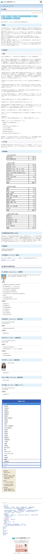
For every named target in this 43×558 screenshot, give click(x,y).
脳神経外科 (6, 437)
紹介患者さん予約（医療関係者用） (14, 524)
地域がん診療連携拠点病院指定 (19, 508)
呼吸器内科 (6, 411)
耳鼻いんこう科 (7, 451)
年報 (25, 525)
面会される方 (13, 519)
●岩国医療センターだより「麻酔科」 (8, 260)
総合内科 (6, 406)
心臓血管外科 (7, 439)
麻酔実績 (15, 16)
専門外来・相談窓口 (34, 514)
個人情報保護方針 (29, 508)
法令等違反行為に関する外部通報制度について (21, 510)
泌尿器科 (6, 445)
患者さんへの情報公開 (8, 511)
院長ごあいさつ (7, 507)
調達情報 (4, 527)
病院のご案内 (6, 506)
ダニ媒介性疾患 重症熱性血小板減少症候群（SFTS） (13, 525)
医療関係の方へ (6, 523)
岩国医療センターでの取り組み (19, 511)
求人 (5, 524)
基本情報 (17, 507)
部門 (5, 466)
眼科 (5, 449)
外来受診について (14, 514)
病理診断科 (6, 461)
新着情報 (4, 534)
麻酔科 (5, 459)
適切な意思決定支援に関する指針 (10, 510)
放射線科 (6, 457)
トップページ (6, 504)
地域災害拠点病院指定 (8, 508)
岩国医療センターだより (7, 18)
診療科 (5, 404)
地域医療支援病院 (31, 507)
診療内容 (9, 16)
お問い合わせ (5, 530)
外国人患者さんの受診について (31, 511)
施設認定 (35, 16)
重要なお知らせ (5, 533)
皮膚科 (5, 443)
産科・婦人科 (7, 447)
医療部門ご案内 (21, 401)
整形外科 (6, 433)
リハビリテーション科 (8, 453)
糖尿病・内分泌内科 (8, 417)
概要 (4, 16)
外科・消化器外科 (7, 427)
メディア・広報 (7, 512)
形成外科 (6, 435)
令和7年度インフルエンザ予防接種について (8, 516)
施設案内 (12, 507)
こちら (12, 21)
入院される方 (6, 519)
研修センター (23, 524)
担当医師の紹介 (17, 18)
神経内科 (6, 419)
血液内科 (6, 421)
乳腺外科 (6, 429)
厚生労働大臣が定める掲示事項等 (32, 510)
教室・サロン (5, 526)
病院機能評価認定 (24, 507)
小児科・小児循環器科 (8, 425)
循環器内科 (6, 413)
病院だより (13, 512)
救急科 (5, 455)
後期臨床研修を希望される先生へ (25, 16)
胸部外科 (6, 431)
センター (6, 463)
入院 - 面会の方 (6, 518)
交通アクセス (19, 512)
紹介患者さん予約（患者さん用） (23, 514)
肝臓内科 (6, 410)
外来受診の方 (6, 513)
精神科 (5, 423)
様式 (3, 529)
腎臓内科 (6, 415)
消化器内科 (6, 408)
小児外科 (6, 441)
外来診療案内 (6, 514)
